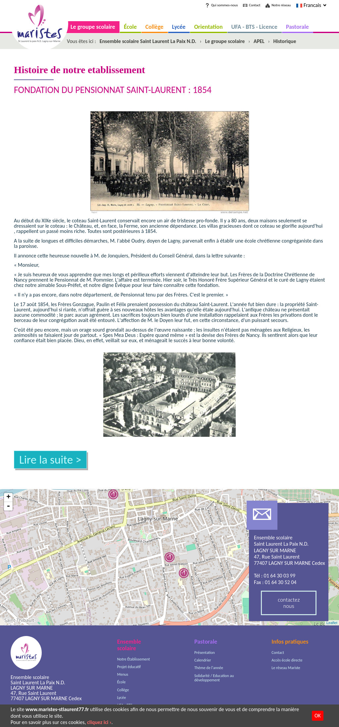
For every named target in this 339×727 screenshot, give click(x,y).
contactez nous (289, 603)
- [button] (8, 506)
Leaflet (331, 623)
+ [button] (8, 497)
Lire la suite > (50, 459)
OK (318, 715)
